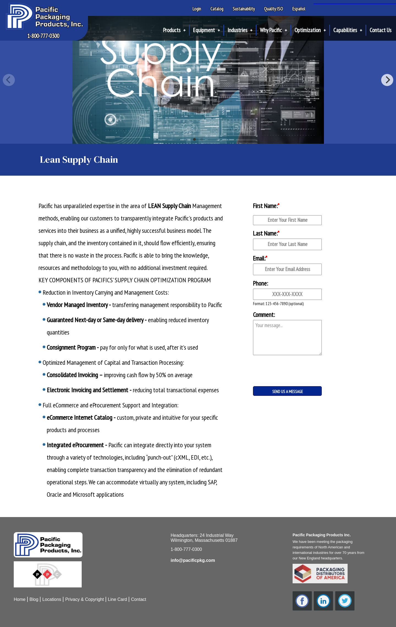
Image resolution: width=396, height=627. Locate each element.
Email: (260, 258)
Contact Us (380, 30)
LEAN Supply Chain (169, 205)
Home (20, 599)
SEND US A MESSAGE (287, 391)
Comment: (264, 315)
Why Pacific (273, 30)
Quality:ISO (273, 9)
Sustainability (244, 9)
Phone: (260, 283)
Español (298, 9)
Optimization (310, 30)
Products (174, 30)
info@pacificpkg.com (192, 560)
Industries (239, 30)
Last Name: (266, 233)
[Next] (387, 80)
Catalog (216, 9)
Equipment (206, 30)
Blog (33, 599)
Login (197, 9)
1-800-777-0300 (43, 36)
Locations (51, 599)
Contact (138, 599)
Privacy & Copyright (84, 599)
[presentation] (280, 366)
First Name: (266, 206)
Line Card (117, 599)
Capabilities (347, 30)
